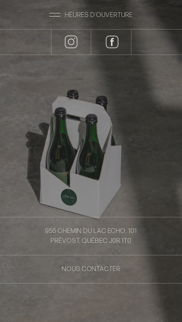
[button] (91, 14)
